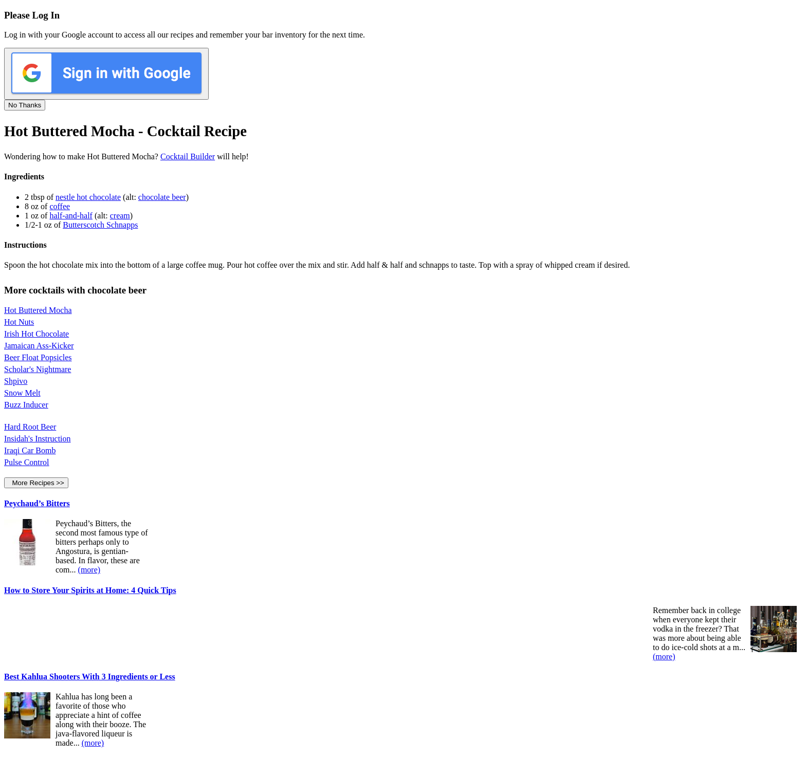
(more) (89, 569)
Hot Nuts (19, 322)
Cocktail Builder (187, 156)
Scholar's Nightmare (37, 369)
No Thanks (24, 105)
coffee (59, 206)
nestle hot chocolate (88, 197)
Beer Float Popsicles (38, 357)
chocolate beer (162, 197)
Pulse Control (26, 462)
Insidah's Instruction (37, 438)
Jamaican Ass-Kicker (39, 345)
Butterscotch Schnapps (100, 224)
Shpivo (15, 381)
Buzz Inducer (26, 404)
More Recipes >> (36, 483)
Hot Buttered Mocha (38, 310)
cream (120, 215)
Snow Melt (22, 393)
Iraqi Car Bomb (30, 450)
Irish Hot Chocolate (36, 333)
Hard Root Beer (30, 426)
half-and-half (71, 215)
